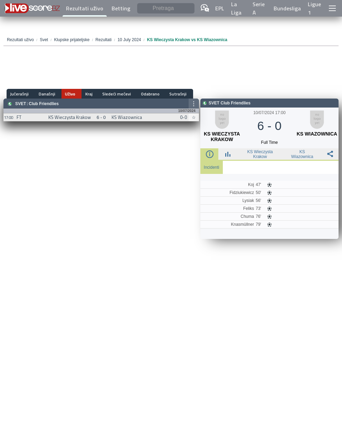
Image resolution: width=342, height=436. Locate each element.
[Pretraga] (165, 8)
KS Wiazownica (302, 154)
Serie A (259, 8)
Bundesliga (287, 8)
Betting (121, 8)
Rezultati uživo (84, 8)
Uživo (64, 94)
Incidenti (211, 167)
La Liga (236, 8)
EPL (219, 8)
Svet (20, 103)
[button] (332, 8)
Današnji (44, 94)
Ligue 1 (314, 8)
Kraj (80, 94)
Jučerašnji (19, 94)
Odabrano (135, 94)
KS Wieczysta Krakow (260, 154)
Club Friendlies (44, 103)
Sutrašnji (160, 94)
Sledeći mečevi (105, 94)
